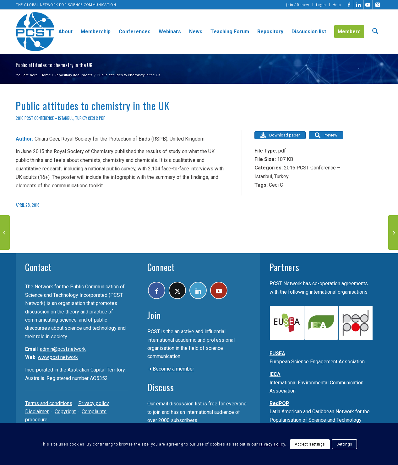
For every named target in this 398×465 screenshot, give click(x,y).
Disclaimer (37, 411)
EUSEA (277, 353)
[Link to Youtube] (368, 4)
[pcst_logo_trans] (35, 32)
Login (321, 4)
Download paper (280, 135)
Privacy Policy (272, 444)
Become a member (173, 369)
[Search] (375, 32)
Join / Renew (297, 4)
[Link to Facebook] (349, 4)
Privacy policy (93, 403)
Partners (284, 267)
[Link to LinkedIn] (358, 4)
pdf (102, 118)
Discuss (160, 387)
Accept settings (310, 444)
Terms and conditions (48, 403)
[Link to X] (377, 4)
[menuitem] (298, 4)
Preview (326, 135)
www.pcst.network (58, 357)
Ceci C (93, 118)
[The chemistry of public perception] (5, 232)
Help (337, 4)
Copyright (65, 411)
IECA (275, 374)
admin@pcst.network (63, 349)
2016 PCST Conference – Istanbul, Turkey (51, 118)
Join (154, 315)
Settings (344, 444)
